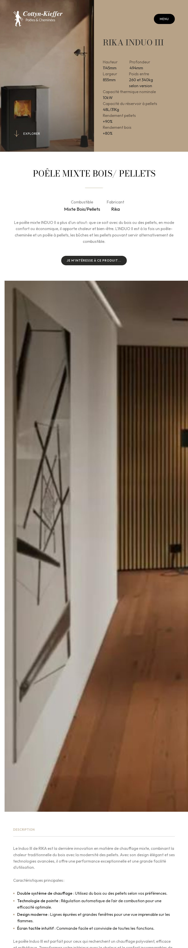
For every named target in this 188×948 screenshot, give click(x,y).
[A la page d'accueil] (38, 18)
